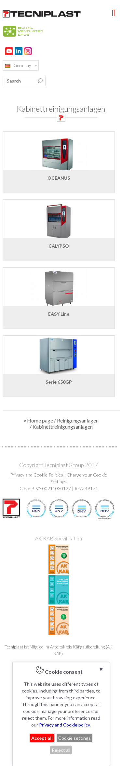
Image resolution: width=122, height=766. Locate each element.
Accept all (42, 738)
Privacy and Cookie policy (64, 724)
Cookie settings (74, 738)
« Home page (38, 420)
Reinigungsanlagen (78, 420)
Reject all (61, 750)
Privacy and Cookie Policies (36, 475)
